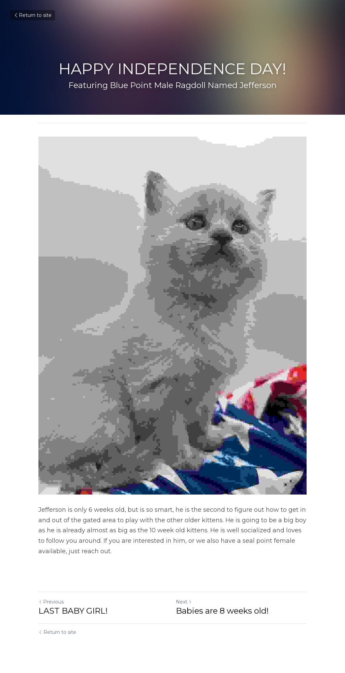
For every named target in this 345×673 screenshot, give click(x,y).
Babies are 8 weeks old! (222, 611)
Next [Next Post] (184, 602)
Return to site (32, 15)
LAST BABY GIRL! (73, 611)
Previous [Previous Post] (51, 602)
